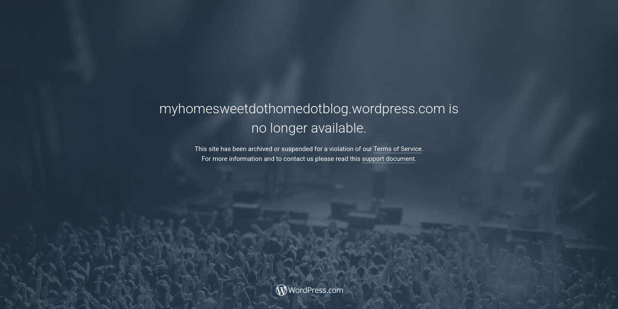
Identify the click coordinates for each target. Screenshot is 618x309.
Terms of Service (397, 149)
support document (388, 159)
